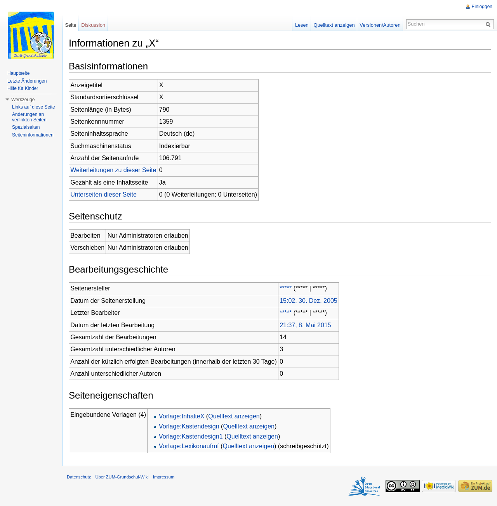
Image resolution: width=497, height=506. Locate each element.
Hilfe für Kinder (22, 88)
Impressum (163, 477)
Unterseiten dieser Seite (103, 194)
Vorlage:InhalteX (181, 416)
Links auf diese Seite (33, 107)
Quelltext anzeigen (234, 416)
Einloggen (482, 6)
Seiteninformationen (33, 135)
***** (286, 288)
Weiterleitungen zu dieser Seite (113, 170)
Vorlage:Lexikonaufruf (189, 446)
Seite (70, 25)
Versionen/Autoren (380, 25)
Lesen (302, 25)
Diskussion (93, 25)
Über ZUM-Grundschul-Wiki (121, 477)
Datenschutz (79, 477)
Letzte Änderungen (27, 81)
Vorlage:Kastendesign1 (191, 436)
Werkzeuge (23, 99)
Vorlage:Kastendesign (189, 426)
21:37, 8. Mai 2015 (305, 325)
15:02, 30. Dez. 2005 (308, 300)
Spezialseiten (26, 127)
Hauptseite (18, 73)
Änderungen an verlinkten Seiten (29, 117)
